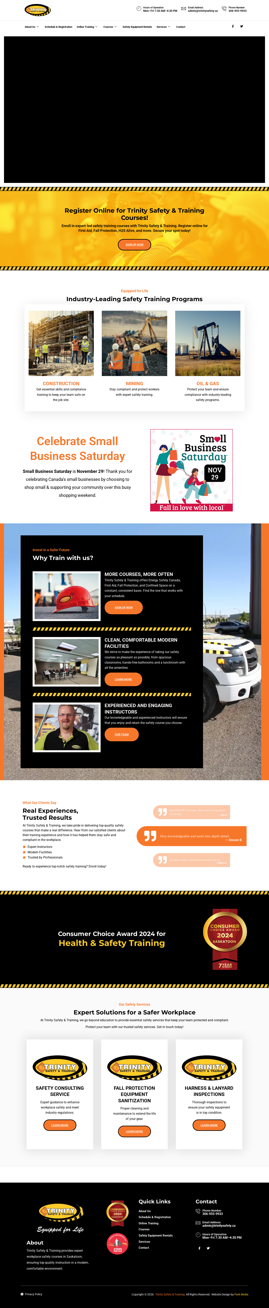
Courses (112, 26)
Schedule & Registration (59, 26)
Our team (122, 745)
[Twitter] (242, 26)
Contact (184, 26)
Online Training (90, 26)
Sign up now (134, 253)
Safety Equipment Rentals (140, 26)
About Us (31, 26)
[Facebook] (233, 26)
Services (167, 26)
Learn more (123, 690)
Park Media (241, 1294)
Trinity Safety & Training (170, 1294)
